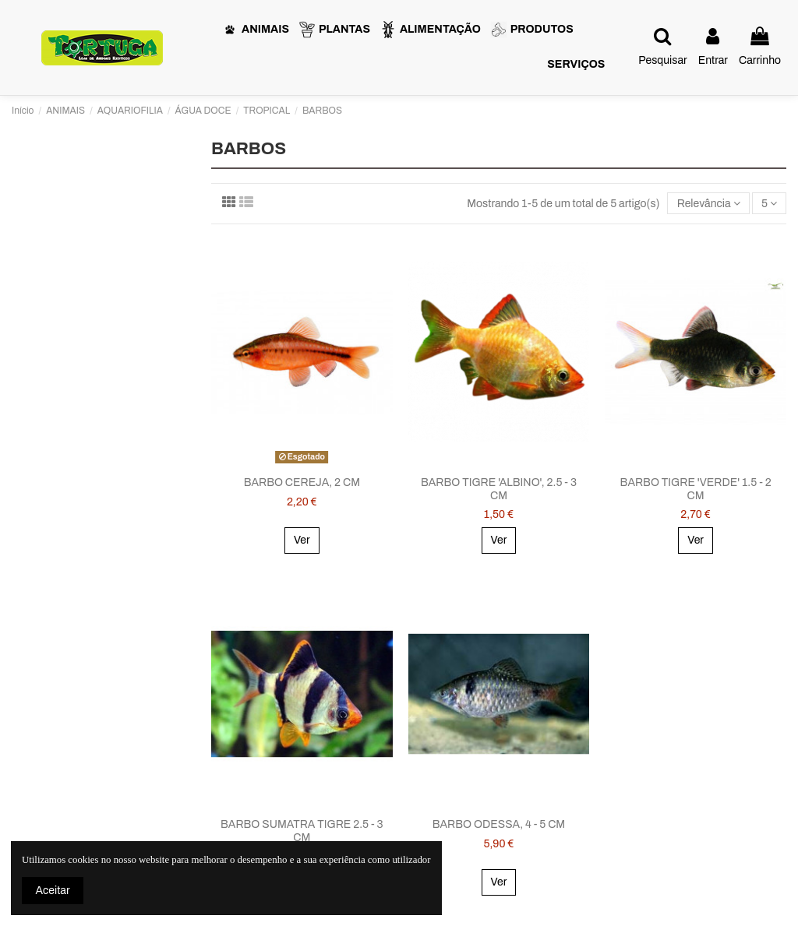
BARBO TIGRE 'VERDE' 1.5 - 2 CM (696, 489)
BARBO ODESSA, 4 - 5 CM (499, 824)
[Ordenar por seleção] (708, 203)
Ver (302, 540)
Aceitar (53, 890)
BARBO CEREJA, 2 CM (302, 482)
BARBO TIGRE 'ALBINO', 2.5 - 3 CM (499, 489)
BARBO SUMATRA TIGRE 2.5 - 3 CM (302, 831)
